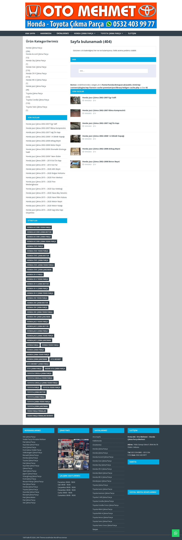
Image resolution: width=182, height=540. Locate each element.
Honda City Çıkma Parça (36, 60)
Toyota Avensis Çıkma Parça (103, 493)
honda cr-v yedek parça (37, 279)
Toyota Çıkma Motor (36, 392)
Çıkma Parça (27, 468)
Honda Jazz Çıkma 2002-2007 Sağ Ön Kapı (100, 123)
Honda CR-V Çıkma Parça (36, 73)
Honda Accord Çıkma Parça (37, 54)
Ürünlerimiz (63, 33)
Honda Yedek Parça (50, 345)
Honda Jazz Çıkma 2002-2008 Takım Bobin (43, 156)
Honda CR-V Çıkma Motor (38, 284)
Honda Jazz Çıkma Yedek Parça (40, 336)
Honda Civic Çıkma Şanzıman (39, 270)
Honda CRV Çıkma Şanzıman (38, 317)
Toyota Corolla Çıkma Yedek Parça (42, 383)
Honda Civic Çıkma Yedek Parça (40, 265)
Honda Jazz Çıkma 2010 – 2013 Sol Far (42, 165)
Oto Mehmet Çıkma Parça (38, 364)
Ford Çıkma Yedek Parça (32, 450)
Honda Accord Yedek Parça (39, 227)
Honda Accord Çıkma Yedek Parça (41, 241)
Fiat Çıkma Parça (29, 442)
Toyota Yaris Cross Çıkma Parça (105, 525)
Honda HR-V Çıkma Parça (36, 80)
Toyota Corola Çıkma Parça (39, 373)
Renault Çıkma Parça (31, 455)
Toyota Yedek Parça (51, 387)
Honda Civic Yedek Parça (37, 251)
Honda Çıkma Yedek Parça (38, 354)
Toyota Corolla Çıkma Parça (37, 100)
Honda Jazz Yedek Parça (37, 322)
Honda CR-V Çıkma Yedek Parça (40, 293)
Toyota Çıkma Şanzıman (37, 406)
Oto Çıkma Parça (34, 369)
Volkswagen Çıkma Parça (32, 452)
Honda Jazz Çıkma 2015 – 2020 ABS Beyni (43, 169)
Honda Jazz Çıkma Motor (38, 326)
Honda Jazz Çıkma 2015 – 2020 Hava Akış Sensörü (46, 193)
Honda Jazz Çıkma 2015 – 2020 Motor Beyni (44, 201)
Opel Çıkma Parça (29, 471)
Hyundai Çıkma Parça (31, 444)
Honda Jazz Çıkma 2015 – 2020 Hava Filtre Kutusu (46, 197)
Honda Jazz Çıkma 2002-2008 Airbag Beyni (101, 149)
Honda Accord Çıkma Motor (39, 232)
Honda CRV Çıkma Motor (37, 303)
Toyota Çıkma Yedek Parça (38, 402)
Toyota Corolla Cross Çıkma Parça (105, 505)
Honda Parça (32, 345)
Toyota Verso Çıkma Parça (103, 517)
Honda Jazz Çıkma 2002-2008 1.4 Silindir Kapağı (103, 136)
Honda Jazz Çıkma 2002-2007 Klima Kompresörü (103, 110)
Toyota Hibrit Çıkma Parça (102, 509)
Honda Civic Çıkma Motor (38, 256)
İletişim (132, 33)
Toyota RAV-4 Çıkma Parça (103, 513)
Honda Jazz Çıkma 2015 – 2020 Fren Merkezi (44, 177)
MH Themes (41, 537)
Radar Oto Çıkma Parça (55, 369)
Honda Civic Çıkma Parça (36, 67)
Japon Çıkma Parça (30, 473)
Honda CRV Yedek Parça (37, 298)
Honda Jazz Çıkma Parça (36, 86)
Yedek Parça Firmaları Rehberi (40, 416)
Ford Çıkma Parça (29, 447)
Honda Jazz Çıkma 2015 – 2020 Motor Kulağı (44, 205)
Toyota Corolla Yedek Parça (39, 378)
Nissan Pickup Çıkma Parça (33, 481)
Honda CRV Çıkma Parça (37, 307)
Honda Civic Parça (35, 246)
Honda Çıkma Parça (83, 33)
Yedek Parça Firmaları (36, 411)
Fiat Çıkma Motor (29, 497)
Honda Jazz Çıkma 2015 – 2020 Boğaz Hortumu (45, 173)
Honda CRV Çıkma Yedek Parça (39, 312)
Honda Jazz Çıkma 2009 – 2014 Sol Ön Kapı (43, 160)
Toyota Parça (33, 387)
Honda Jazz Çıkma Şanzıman (39, 340)
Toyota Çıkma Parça (111, 33)
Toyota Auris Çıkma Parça (102, 489)
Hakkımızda (45, 33)
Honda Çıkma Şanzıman (37, 359)
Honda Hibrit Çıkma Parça (102, 473)
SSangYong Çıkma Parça (32, 476)
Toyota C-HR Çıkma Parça (102, 497)
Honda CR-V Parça (34, 274)
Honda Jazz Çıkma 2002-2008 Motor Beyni (101, 161)
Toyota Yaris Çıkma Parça (36, 107)
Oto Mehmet (56, 359)
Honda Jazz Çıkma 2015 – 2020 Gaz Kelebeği (44, 189)
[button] (175, 533)
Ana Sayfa (30, 33)
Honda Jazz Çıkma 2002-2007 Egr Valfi (99, 97)
